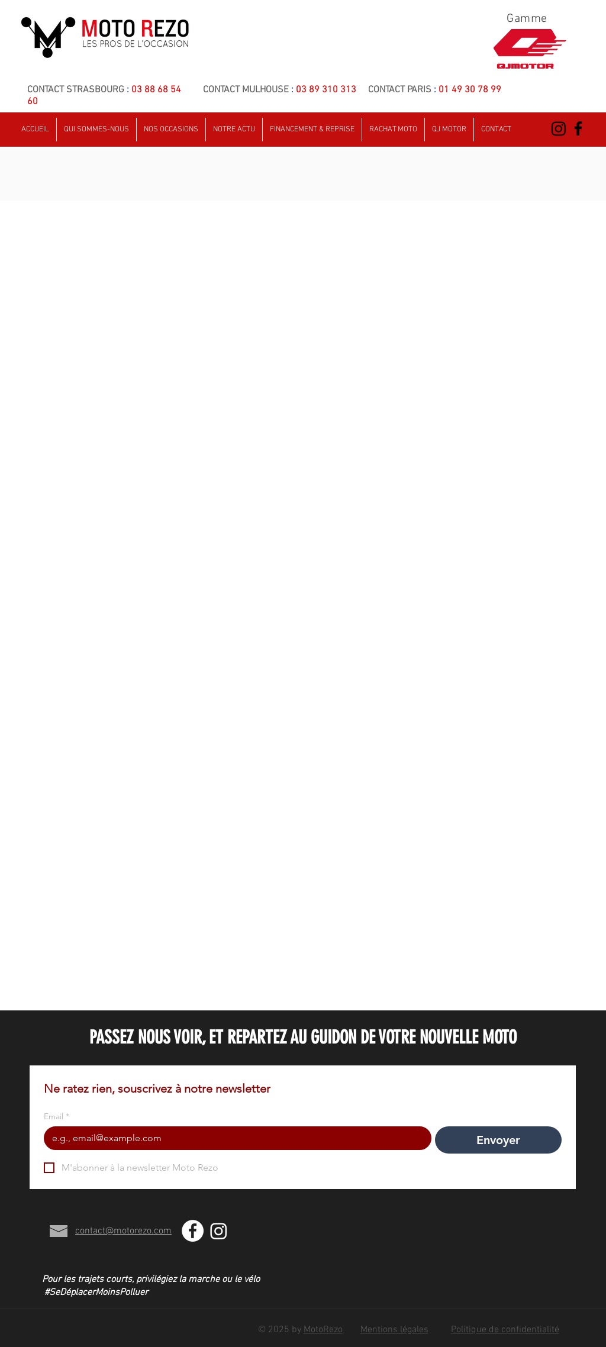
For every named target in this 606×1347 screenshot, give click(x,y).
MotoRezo (323, 1330)
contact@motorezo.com (123, 1231)
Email (56, 1117)
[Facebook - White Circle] (193, 1231)
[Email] (234, 1138)
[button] (496, 129)
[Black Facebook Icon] (578, 128)
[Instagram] (558, 128)
